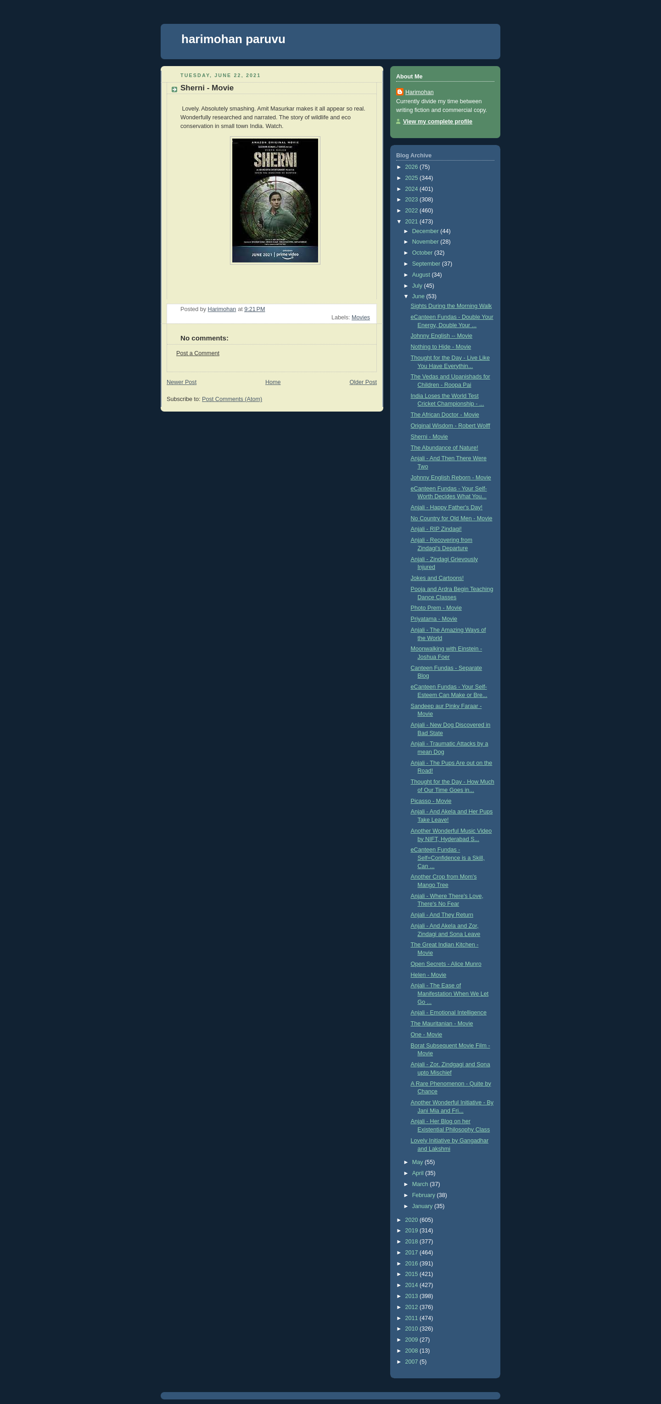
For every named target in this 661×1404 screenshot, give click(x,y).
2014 (412, 1285)
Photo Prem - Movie (436, 608)
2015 (412, 1274)
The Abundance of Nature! (444, 448)
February (424, 1195)
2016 (412, 1263)
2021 (412, 221)
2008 (412, 1351)
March (421, 1184)
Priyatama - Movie (434, 619)
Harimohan (419, 92)
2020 (412, 1220)
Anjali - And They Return (442, 915)
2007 (412, 1362)
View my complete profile (437, 121)
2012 (412, 1307)
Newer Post (181, 382)
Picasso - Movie (431, 801)
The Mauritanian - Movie (442, 1023)
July (418, 286)
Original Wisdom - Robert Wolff (450, 426)
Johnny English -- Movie (442, 336)
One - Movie (427, 1034)
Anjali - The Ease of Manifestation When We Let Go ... (450, 993)
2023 (412, 199)
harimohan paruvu (233, 39)
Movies (361, 317)
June (419, 296)
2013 (412, 1296)
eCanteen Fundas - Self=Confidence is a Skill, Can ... (448, 858)
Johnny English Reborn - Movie (451, 477)
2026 (412, 167)
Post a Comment (197, 353)
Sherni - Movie (429, 437)
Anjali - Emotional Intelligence (449, 1012)
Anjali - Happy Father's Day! (447, 507)
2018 (412, 1241)
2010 (412, 1329)
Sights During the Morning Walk (451, 306)
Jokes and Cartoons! (437, 578)
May (418, 1162)
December (426, 231)
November (426, 242)
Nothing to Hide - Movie (441, 347)
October (423, 253)
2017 (412, 1252)
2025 (412, 178)
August (422, 275)
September (427, 264)
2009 (412, 1340)
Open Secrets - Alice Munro (446, 964)
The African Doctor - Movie (445, 415)
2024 (412, 189)
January (423, 1206)
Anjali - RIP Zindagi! (436, 529)
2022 (412, 210)
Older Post (363, 382)
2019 (412, 1230)
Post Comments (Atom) (232, 399)
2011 (412, 1318)
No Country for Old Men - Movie (452, 518)
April (419, 1173)
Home (273, 382)
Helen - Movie (429, 975)
